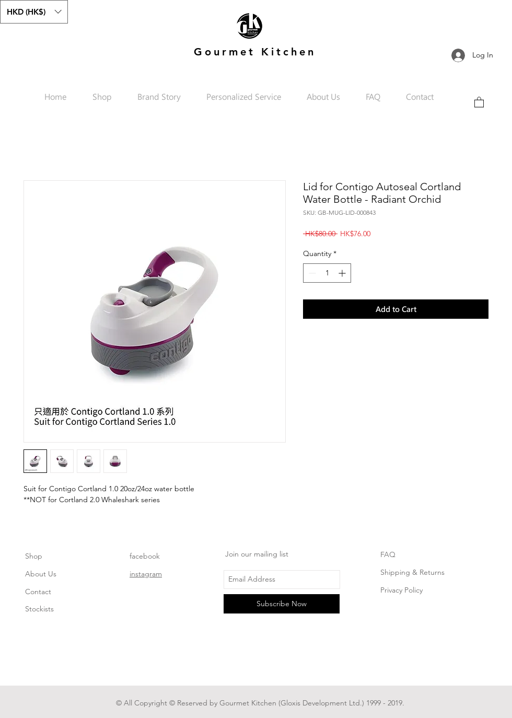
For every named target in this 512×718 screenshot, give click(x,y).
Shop (33, 556)
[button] (34, 12)
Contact (38, 591)
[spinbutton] (327, 273)
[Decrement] (311, 273)
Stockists (39, 608)
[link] (479, 101)
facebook (145, 556)
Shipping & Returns (412, 572)
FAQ (387, 554)
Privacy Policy (401, 590)
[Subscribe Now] (282, 603)
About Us (40, 573)
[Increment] (343, 273)
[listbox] (34, 12)
